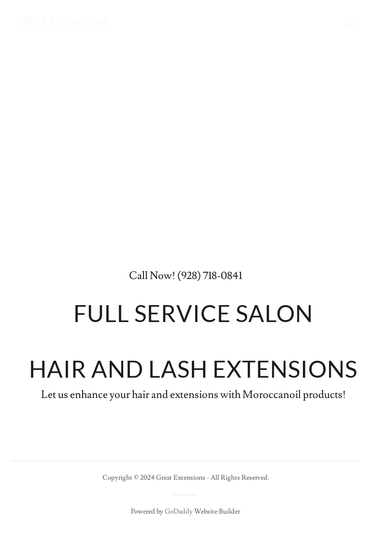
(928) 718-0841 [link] (209, 276)
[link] (62, 22)
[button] (349, 21)
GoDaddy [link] (179, 511)
